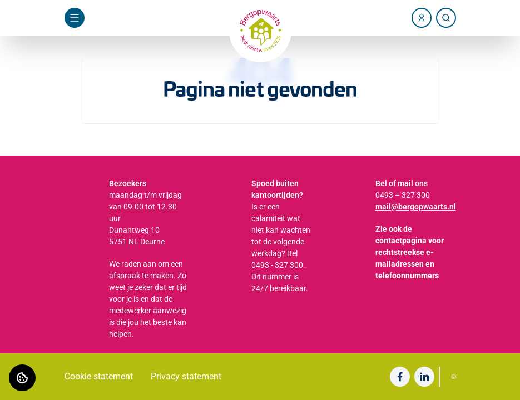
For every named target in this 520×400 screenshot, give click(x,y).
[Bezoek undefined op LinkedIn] (424, 377)
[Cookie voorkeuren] (22, 377)
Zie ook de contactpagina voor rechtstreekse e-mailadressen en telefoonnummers (409, 252)
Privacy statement (186, 376)
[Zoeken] (446, 18)
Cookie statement (99, 376)
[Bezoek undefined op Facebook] (400, 377)
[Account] (422, 18)
